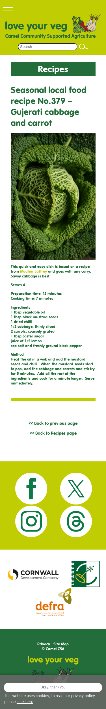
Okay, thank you (52, 687)
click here (25, 702)
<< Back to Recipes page (53, 433)
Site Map (61, 644)
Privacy (43, 644)
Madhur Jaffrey (33, 271)
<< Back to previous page (53, 423)
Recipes (53, 68)
